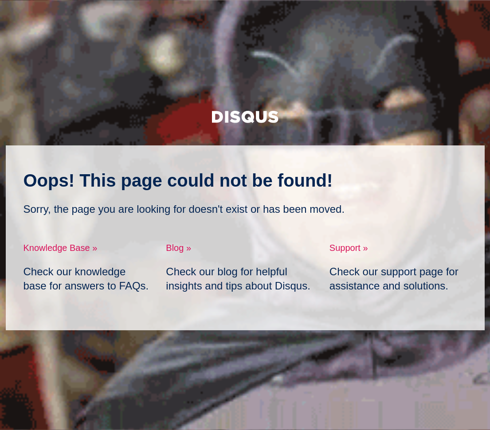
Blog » (178, 248)
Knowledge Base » (61, 248)
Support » (348, 248)
